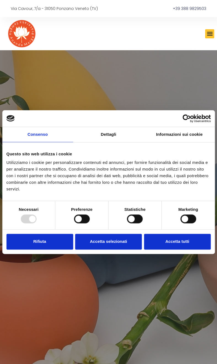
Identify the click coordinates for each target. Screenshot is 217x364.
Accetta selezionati (108, 241)
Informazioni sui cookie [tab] (179, 134)
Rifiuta (39, 241)
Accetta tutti (177, 241)
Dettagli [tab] (108, 134)
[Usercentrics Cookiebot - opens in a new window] (186, 118)
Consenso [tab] (38, 134)
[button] (209, 33)
